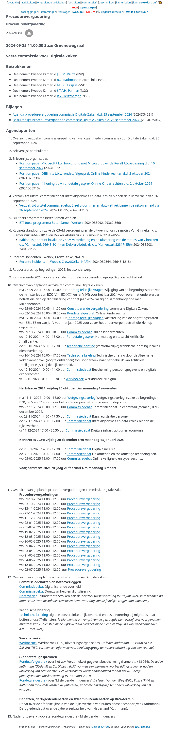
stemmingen (48, 12)
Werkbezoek (75, 379)
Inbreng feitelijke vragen (86, 290)
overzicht (13, 2)
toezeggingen (29, 12)
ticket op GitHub (100, 727)
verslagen (64, 12)
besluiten (74, 2)
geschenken (106, 2)
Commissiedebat (79, 332)
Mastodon (142, 727)
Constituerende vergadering (88, 308)
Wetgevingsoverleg (82, 398)
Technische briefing (81, 346)
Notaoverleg (28, 596)
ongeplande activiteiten (51, 2)
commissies (89, 2)
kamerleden (123, 2)
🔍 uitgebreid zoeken (110, 12)
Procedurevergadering (83, 499)
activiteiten (28, 2)
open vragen (88, 7)
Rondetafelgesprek (81, 313)
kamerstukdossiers (144, 2)
